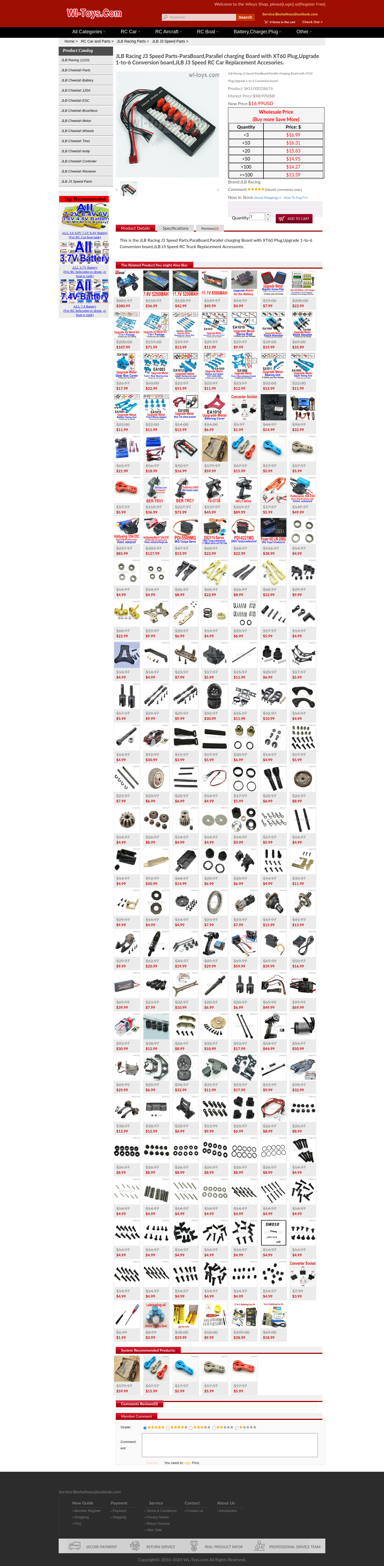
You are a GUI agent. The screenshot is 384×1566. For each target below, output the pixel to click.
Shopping (81, 1517)
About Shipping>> (267, 198)
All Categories (88, 31)
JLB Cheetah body (75, 151)
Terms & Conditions (162, 1511)
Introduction (228, 1511)
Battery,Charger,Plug (257, 31)
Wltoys (251, 4)
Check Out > (312, 22)
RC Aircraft (168, 31)
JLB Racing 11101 (75, 60)
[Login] (288, 4)
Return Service (158, 1524)
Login (187, 1463)
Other (304, 31)
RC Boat (207, 31)
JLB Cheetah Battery (77, 80)
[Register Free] (312, 4)
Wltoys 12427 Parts (221, 24)
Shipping (119, 1517)
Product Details (135, 228)
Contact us (195, 1511)
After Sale (154, 1530)
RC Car (130, 31)
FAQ (77, 1524)
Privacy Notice (158, 1517)
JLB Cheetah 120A (75, 90)
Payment (119, 1511)
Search (245, 17)
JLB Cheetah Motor (76, 121)
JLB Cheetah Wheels (77, 131)
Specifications (176, 228)
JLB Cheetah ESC (75, 101)
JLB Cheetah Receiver (78, 171)
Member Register (87, 1511)
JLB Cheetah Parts (75, 70)
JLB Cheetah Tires (75, 141)
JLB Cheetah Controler (79, 161)
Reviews (210, 229)
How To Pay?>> (296, 198)
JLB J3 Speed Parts (76, 181)
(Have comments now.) (283, 190)
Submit (152, 1463)
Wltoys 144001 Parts (197, 24)
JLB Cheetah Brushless (79, 111)
